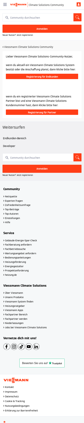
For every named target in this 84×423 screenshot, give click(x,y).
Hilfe (7, 222)
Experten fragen (14, 200)
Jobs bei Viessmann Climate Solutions (26, 327)
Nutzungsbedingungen (17, 405)
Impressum (11, 391)
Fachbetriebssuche (15, 249)
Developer (9, 146)
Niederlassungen (14, 323)
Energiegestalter (14, 266)
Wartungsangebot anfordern (20, 253)
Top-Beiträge (12, 209)
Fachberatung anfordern (18, 244)
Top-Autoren (11, 213)
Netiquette (11, 196)
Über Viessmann (14, 292)
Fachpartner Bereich (16, 314)
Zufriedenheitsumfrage (17, 205)
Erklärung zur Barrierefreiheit (21, 410)
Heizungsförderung (15, 261)
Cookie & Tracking (15, 401)
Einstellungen (12, 218)
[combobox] (42, 17)
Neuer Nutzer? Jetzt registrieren (18, 35)
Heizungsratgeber (15, 305)
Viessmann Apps (14, 310)
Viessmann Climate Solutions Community (28, 47)
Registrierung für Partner (42, 112)
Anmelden (79, 4)
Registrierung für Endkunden (42, 76)
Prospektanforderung (17, 270)
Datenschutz (12, 396)
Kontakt (9, 387)
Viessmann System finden (19, 301)
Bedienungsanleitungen (18, 257)
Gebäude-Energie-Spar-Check (21, 240)
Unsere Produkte (14, 297)
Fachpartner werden (16, 318)
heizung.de (11, 274)
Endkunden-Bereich (14, 138)
